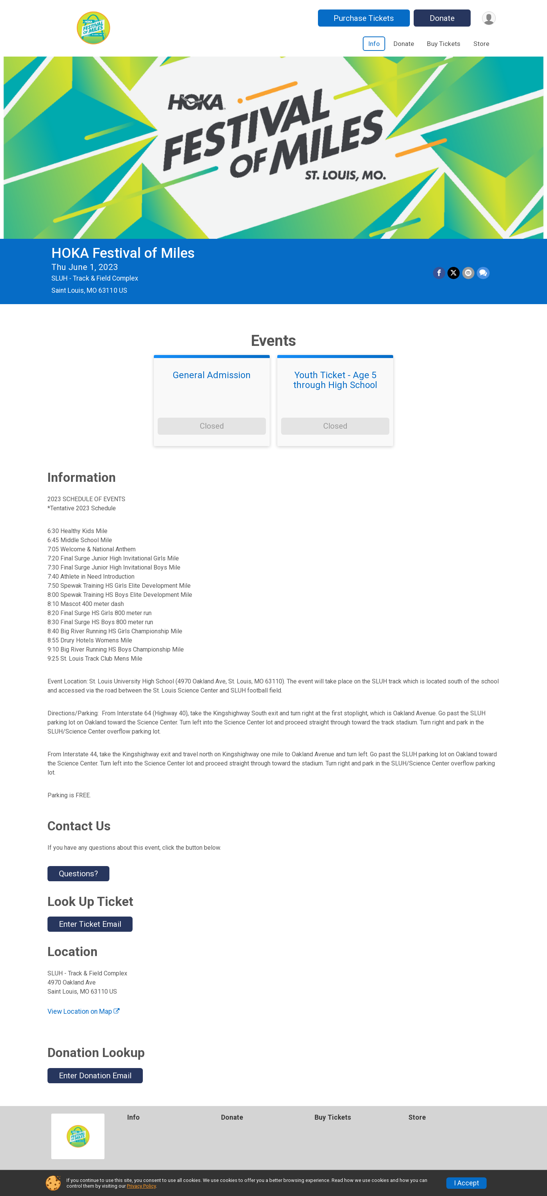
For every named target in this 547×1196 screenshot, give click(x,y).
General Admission (212, 375)
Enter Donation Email (95, 1075)
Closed (212, 426)
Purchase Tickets (363, 18)
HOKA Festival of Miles (123, 253)
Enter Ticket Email (90, 924)
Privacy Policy (141, 1186)
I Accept (466, 1183)
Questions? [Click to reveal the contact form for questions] (78, 873)
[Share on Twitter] (454, 273)
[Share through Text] (483, 273)
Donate (441, 18)
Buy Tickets (443, 43)
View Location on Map (83, 1011)
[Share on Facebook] (439, 273)
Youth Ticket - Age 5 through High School (335, 380)
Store (481, 43)
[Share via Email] (468, 273)
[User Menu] (489, 18)
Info (374, 43)
